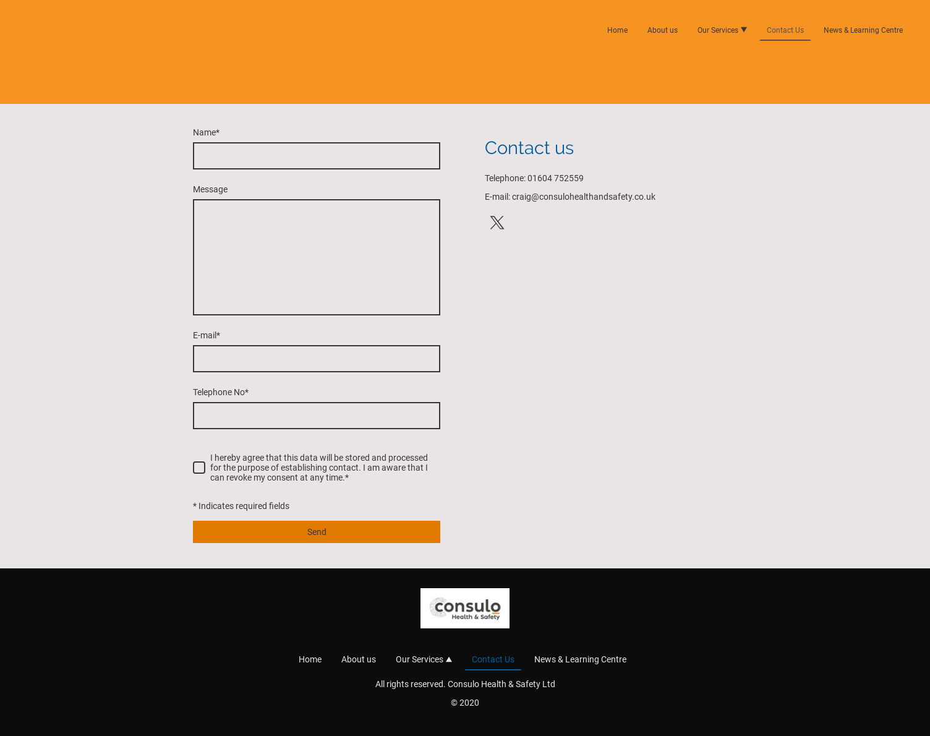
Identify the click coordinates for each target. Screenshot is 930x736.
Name (206, 132)
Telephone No (221, 392)
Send (316, 532)
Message (210, 189)
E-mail (206, 335)
